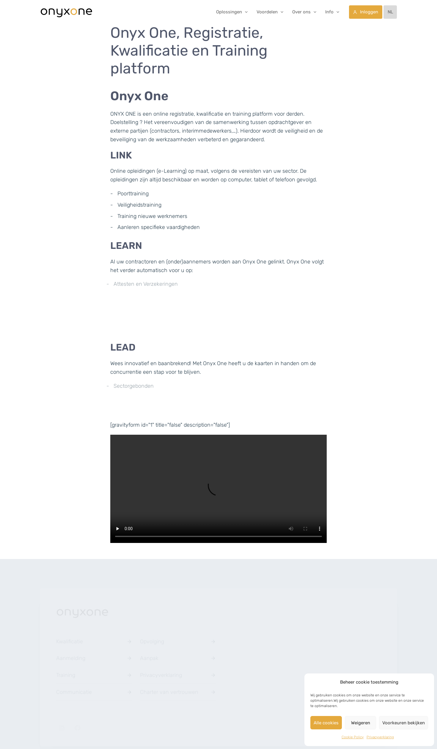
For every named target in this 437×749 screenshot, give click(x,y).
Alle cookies (326, 723)
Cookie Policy (353, 737)
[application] (245, 12)
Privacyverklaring (380, 737)
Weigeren (360, 723)
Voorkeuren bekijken (403, 723)
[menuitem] (390, 12)
